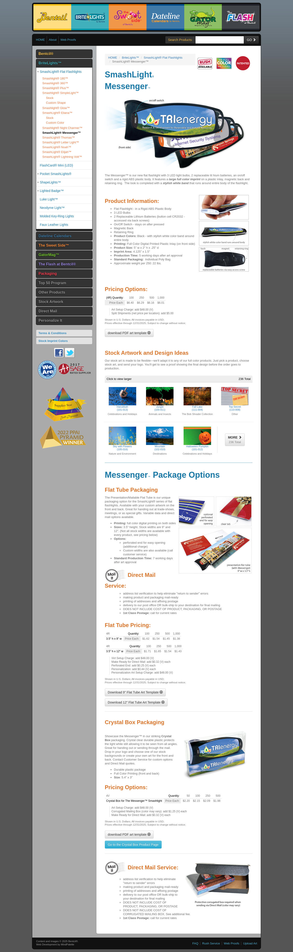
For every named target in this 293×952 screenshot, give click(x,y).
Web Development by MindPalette (55, 944)
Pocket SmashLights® (55, 174)
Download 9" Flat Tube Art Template (135, 692)
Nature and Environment (122, 453)
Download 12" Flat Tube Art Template (136, 702)
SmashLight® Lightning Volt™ (62, 156)
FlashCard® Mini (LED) (56, 165)
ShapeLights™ (50, 182)
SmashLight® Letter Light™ (60, 142)
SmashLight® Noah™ (56, 147)
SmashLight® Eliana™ (57, 113)
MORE (235, 440)
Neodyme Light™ (52, 208)
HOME (40, 39)
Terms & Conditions (52, 333)
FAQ (195, 943)
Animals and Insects (160, 414)
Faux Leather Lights (54, 224)
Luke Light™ (49, 199)
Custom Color (55, 122)
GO (251, 40)
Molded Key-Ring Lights (57, 216)
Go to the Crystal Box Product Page (133, 844)
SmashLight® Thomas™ (58, 137)
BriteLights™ (130, 57)
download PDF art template (129, 333)
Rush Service (211, 943)
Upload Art (250, 943)
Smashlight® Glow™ (56, 108)
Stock (50, 98)
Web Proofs (68, 39)
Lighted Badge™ (52, 191)
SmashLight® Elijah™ (56, 152)
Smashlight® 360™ (55, 83)
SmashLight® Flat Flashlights (60, 72)
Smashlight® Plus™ (55, 88)
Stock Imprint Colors (53, 341)
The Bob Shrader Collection (197, 414)
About (53, 39)
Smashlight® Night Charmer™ (62, 128)
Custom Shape (56, 102)
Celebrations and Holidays (122, 414)
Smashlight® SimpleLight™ (60, 93)
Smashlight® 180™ (55, 78)
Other (235, 414)
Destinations (160, 453)
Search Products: (180, 40)
